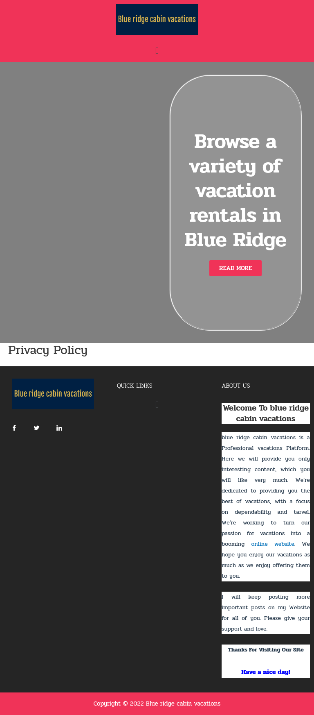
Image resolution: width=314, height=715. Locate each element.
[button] (235, 268)
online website (272, 544)
